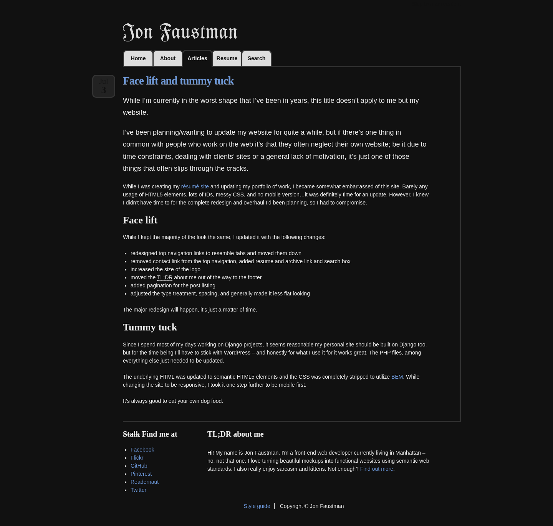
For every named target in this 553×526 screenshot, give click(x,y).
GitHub (139, 466)
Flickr (137, 458)
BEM (397, 377)
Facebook (142, 450)
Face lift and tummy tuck (178, 80)
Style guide (257, 506)
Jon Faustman (180, 32)
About (168, 58)
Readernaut (145, 482)
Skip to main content (436, 4)
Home (138, 58)
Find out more (376, 469)
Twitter (138, 490)
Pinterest (141, 474)
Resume (227, 58)
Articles (197, 58)
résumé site (195, 186)
